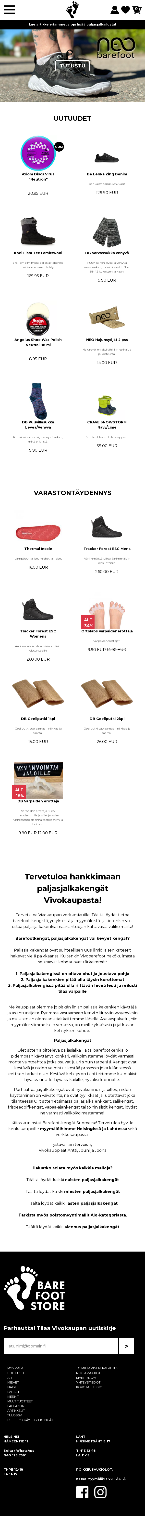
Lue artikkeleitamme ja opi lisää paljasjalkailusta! (72, 24)
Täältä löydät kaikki (72, 1179)
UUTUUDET (72, 118)
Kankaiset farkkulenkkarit (107, 184)
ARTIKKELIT (16, 1410)
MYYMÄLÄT (16, 1368)
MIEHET (13, 1382)
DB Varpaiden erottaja (38, 801)
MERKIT (13, 1396)
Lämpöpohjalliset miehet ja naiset (38, 558)
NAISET (13, 1387)
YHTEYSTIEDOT (88, 1382)
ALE (10, 1378)
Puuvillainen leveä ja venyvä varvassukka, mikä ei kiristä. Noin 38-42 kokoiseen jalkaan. (107, 267)
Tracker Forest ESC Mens (107, 549)
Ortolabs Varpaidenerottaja (107, 631)
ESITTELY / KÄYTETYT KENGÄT (30, 1420)
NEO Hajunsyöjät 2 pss (107, 340)
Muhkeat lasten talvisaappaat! (107, 437)
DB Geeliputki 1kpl (38, 719)
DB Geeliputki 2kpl (107, 719)
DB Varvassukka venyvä (107, 253)
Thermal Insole (38, 549)
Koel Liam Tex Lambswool (38, 253)
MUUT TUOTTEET (20, 1401)
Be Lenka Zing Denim (107, 174)
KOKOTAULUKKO (89, 1387)
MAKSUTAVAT (87, 1378)
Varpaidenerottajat (107, 641)
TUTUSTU (72, 66)
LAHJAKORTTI (17, 1406)
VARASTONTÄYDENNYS (72, 493)
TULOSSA (14, 1415)
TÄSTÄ (120, 1479)
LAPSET (13, 1392)
